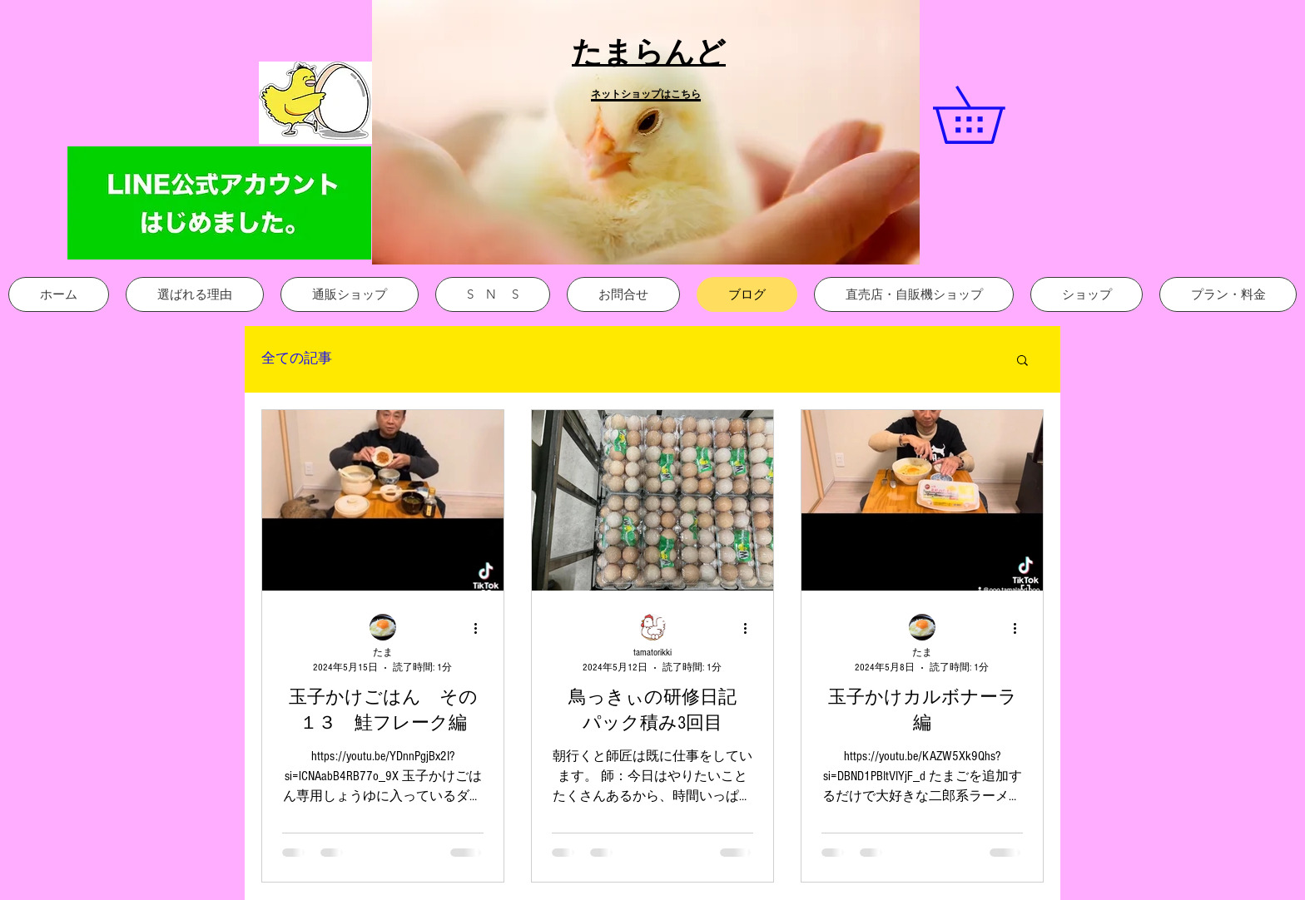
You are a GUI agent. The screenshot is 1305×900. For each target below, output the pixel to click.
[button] (646, 132)
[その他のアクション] (481, 628)
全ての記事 (296, 358)
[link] (996, 115)
